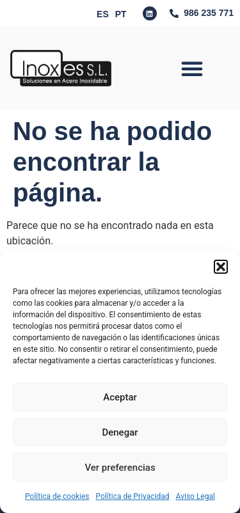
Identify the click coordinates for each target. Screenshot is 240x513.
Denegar (120, 432)
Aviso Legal (195, 496)
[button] (220, 266)
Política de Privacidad (133, 496)
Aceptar (120, 397)
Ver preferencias (119, 467)
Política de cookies (57, 496)
